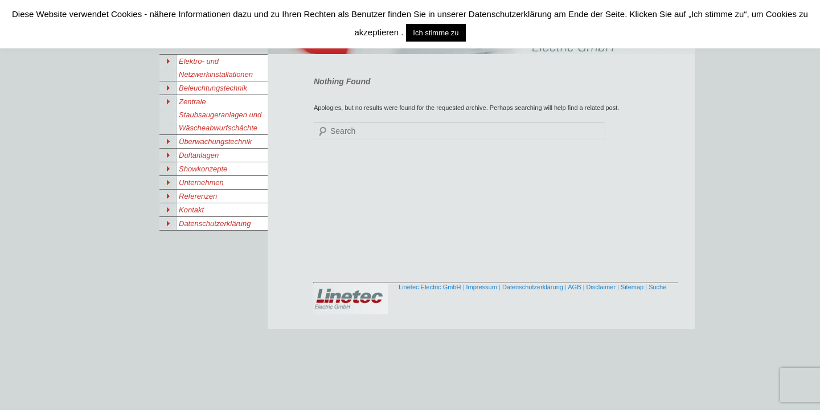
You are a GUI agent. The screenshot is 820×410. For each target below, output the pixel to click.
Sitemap (632, 287)
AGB (574, 287)
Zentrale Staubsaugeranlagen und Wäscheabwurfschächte (220, 114)
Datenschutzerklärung (215, 223)
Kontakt (191, 210)
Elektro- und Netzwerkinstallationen (216, 68)
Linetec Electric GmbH (430, 287)
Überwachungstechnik (215, 141)
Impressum (481, 287)
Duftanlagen (199, 155)
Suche (657, 287)
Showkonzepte (203, 169)
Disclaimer (600, 287)
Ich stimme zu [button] (435, 32)
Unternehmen (201, 182)
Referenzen (198, 196)
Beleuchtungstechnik (213, 88)
